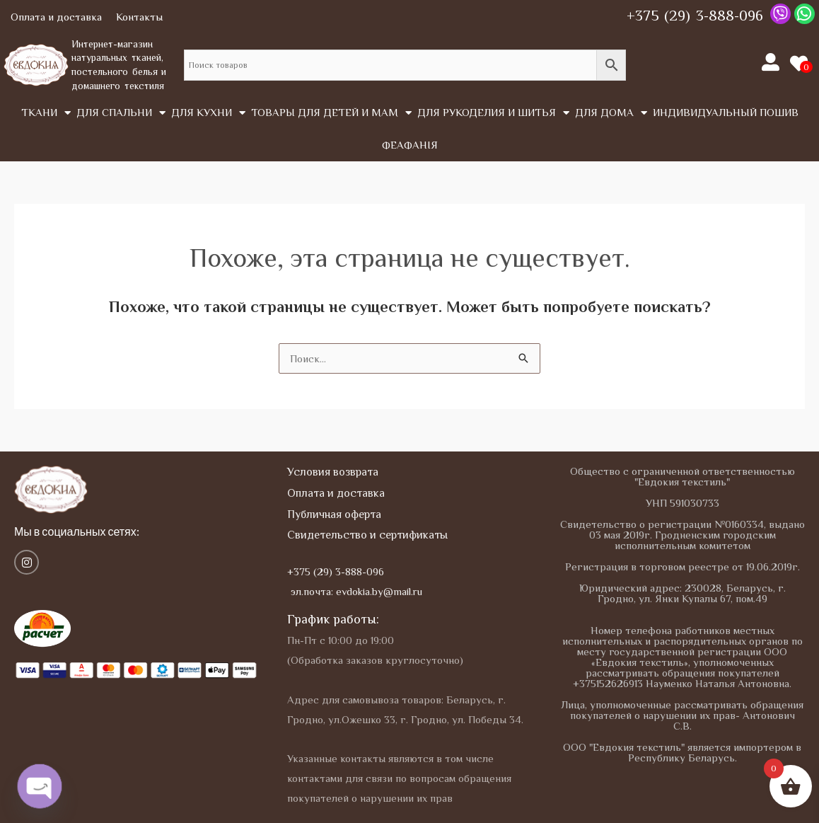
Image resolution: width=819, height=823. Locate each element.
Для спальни (120, 112)
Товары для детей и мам (331, 112)
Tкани (46, 112)
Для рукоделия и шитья (493, 112)
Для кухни (208, 112)
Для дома (611, 112)
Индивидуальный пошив (725, 112)
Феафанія (410, 145)
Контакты (139, 17)
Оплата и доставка (56, 17)
